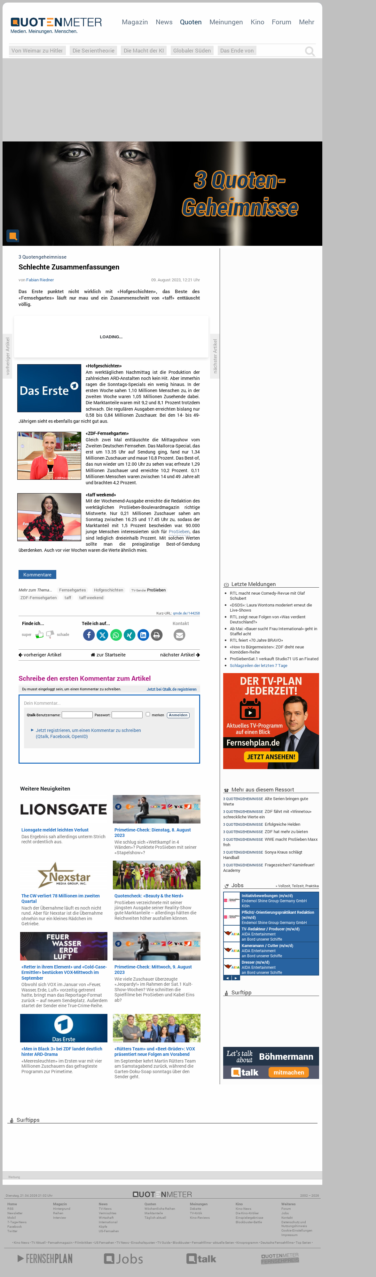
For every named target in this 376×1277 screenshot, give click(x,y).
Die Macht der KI (144, 50)
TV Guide (163, 1243)
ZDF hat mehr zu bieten (265, 831)
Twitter (12, 1231)
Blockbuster (181, 1243)
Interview (59, 1218)
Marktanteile (154, 1213)
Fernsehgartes (72, 589)
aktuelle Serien (223, 1243)
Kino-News (243, 1209)
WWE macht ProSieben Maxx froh (270, 842)
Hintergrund (61, 1209)
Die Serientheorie (93, 50)
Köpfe (103, 1227)
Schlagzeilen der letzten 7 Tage (258, 665)
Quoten (191, 21)
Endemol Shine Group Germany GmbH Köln (265, 900)
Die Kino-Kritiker (247, 1213)
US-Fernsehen (109, 1231)
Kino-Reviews (200, 1218)
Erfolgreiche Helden (261, 824)
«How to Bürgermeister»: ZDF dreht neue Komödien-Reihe (267, 649)
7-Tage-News (17, 1222)
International (108, 1222)
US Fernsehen (104, 1243)
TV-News (105, 1209)
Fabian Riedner (40, 279)
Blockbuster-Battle (249, 1222)
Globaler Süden (192, 50)
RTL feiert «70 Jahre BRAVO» (256, 640)
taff (68, 597)
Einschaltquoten (143, 1243)
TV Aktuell (38, 1243)
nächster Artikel (180, 655)
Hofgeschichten (108, 589)
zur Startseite (108, 655)
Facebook (14, 1227)
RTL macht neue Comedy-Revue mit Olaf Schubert (267, 595)
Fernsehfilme (201, 1243)
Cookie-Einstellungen (296, 1230)
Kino (257, 21)
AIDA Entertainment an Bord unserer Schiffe (262, 934)
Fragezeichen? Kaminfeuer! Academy (268, 867)
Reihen (58, 1213)
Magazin (135, 21)
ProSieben (179, 531)
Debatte (195, 1209)
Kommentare (37, 574)
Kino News (21, 1243)
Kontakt (287, 1218)
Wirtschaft (106, 1218)
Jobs (285, 1213)
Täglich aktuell (155, 1218)
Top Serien (303, 1243)
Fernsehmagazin (60, 1243)
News (164, 21)
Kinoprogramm (247, 1243)
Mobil (11, 1218)
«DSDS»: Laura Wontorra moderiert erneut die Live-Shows (271, 607)
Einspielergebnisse (249, 1218)
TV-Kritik (196, 1213)
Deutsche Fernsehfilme (277, 1243)
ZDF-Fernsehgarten (38, 597)
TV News (122, 1243)
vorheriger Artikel (40, 655)
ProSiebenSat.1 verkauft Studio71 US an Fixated (274, 659)
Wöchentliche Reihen (160, 1209)
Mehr (306, 21)
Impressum (289, 1235)
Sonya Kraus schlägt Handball (262, 854)
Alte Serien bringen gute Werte (265, 801)
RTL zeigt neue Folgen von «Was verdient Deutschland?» (268, 619)
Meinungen (226, 21)
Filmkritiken (83, 1243)
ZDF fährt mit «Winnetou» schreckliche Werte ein (267, 814)
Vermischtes (107, 1213)
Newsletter (14, 1213)
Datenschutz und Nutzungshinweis (294, 1224)
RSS (10, 1209)
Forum (281, 21)
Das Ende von (237, 50)
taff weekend (91, 597)
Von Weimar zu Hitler (37, 50)
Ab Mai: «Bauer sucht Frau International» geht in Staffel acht (273, 631)
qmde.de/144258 (186, 613)
